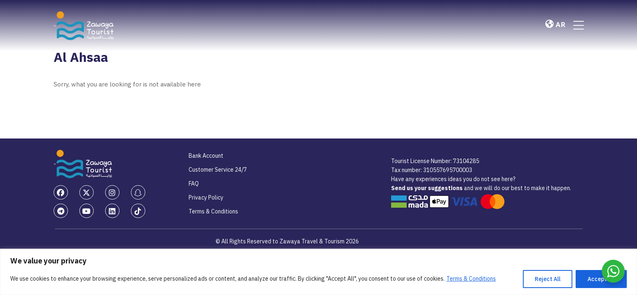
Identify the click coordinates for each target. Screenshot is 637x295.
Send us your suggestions (427, 188)
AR (555, 25)
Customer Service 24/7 (218, 169)
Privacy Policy (206, 197)
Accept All (601, 279)
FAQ (194, 183)
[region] (318, 272)
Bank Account (206, 155)
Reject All (547, 279)
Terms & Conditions (471, 278)
